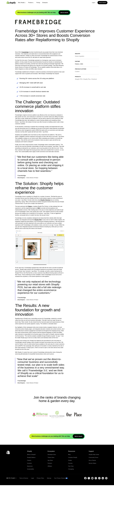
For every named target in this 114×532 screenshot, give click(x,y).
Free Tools (71, 513)
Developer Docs (52, 501)
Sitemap (49, 525)
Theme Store (51, 504)
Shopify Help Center (94, 501)
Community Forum (93, 504)
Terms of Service (23, 525)
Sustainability (30, 516)
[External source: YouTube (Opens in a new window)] (92, 525)
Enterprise (45, 2)
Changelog (71, 516)
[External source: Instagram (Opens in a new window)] (96, 525)
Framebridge (25, 99)
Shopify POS (38, 266)
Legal (32, 525)
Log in (93, 2)
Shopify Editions (31, 504)
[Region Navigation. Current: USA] (12, 525)
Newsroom (30, 513)
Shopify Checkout (45, 246)
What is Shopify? (31, 501)
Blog (69, 501)
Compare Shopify (72, 504)
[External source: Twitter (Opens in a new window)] (89, 525)
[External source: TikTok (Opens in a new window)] (99, 525)
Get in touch (102, 2)
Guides (70, 507)
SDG (38, 255)
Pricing (38, 2)
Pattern (30, 253)
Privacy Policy (40, 525)
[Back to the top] (8, 499)
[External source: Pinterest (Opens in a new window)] (106, 525)
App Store (50, 507)
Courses (70, 510)
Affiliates (50, 513)
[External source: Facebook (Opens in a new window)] (85, 525)
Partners (50, 510)
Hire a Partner (92, 507)
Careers (29, 507)
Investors (29, 510)
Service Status (92, 510)
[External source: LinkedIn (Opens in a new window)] (103, 525)
